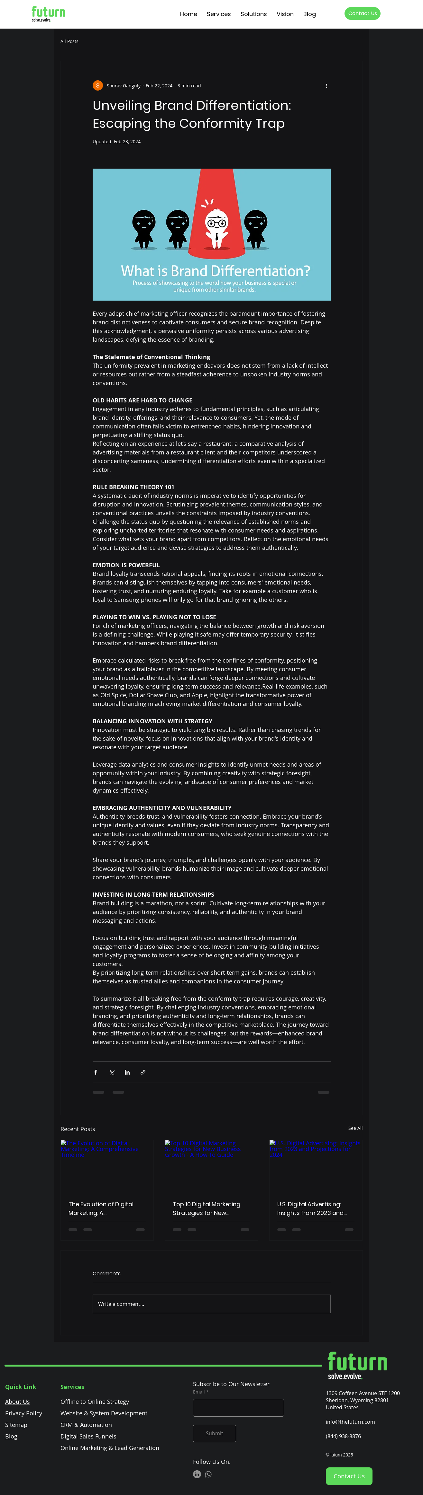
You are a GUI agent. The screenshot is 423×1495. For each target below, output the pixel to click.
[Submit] (214, 1433)
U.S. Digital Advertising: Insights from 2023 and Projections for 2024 (310, 1208)
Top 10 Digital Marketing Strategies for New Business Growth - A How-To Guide (209, 1208)
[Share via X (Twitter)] (111, 1072)
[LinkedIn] (197, 1474)
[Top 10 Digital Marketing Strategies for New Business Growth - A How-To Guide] (211, 1166)
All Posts (69, 41)
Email (199, 1392)
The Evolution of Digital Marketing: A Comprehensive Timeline (104, 1208)
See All (355, 1128)
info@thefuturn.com (350, 1421)
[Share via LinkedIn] (127, 1072)
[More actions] (327, 85)
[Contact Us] (363, 13)
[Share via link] (143, 1072)
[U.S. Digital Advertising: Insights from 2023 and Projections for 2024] (316, 1166)
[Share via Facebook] (96, 1072)
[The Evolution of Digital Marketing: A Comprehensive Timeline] (107, 1166)
